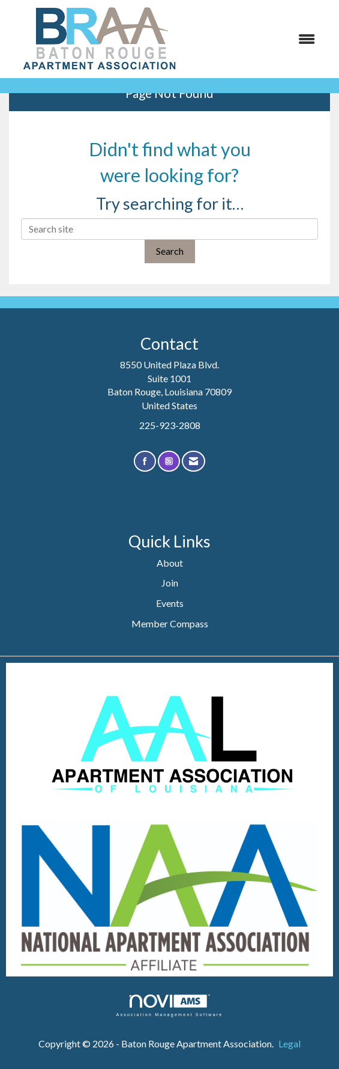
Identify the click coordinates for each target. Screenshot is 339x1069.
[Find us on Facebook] (145, 461)
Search (170, 251)
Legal (289, 1043)
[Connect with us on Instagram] (169, 461)
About (170, 562)
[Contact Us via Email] (193, 461)
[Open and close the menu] (258, 39)
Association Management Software (169, 1005)
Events (170, 603)
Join (169, 582)
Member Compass (169, 623)
